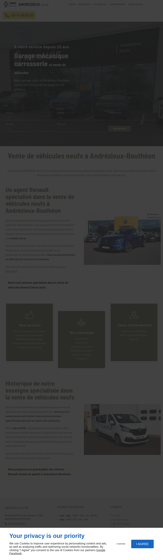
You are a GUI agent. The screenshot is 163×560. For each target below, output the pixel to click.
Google (100, 550)
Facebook (15, 553)
